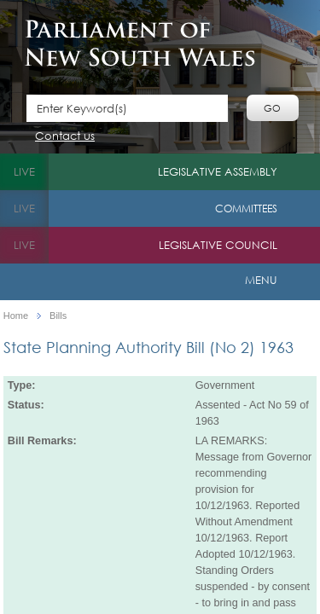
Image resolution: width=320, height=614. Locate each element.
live (24, 172)
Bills (58, 316)
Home (15, 316)
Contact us (65, 136)
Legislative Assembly (217, 172)
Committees (246, 208)
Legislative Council (218, 245)
